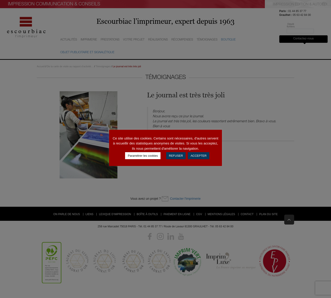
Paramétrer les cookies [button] (143, 155)
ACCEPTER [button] (199, 155)
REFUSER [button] (176, 155)
